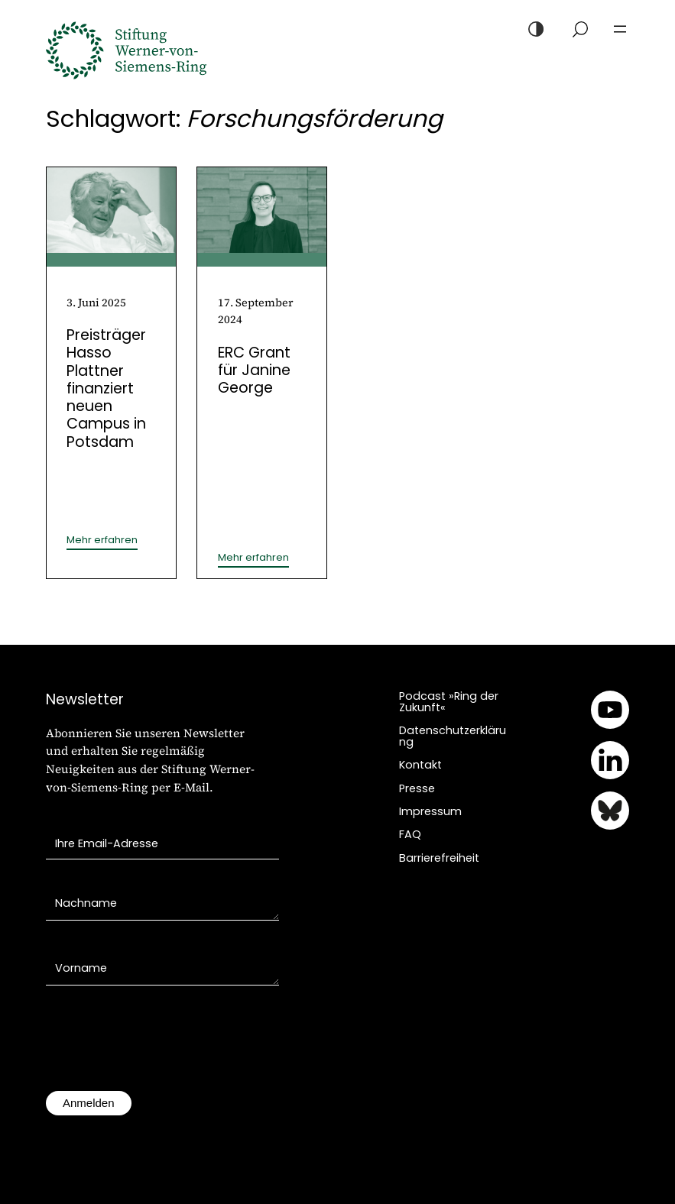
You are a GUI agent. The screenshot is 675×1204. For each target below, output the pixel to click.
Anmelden (89, 1102)
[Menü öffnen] (620, 29)
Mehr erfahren (102, 540)
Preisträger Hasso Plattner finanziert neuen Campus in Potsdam (106, 388)
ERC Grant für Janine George (254, 370)
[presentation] (162, 1046)
